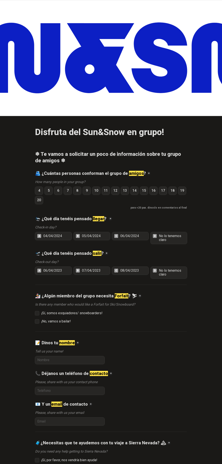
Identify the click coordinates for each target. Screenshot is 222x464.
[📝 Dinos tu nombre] (69, 360)
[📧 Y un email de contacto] (69, 421)
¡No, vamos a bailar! (56, 321)
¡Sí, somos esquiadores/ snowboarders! (72, 313)
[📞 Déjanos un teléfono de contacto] (69, 391)
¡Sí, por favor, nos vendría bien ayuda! (69, 460)
